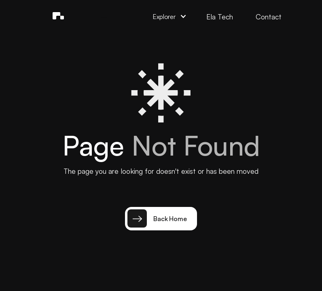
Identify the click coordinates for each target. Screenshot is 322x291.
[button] (104, 16)
